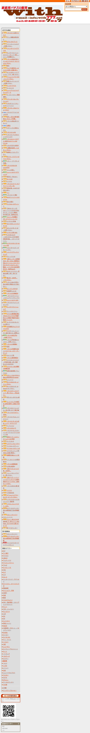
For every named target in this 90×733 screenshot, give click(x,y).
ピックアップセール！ (10, 690)
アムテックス (7, 560)
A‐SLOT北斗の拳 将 (11, 145)
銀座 (4, 597)
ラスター (5, 675)
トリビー (5, 642)
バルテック (6, 656)
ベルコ (5, 663)
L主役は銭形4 (9, 466)
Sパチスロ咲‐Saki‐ (10, 232)
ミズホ (5, 665)
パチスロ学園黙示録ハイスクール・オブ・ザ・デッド (11, 351)
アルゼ (5, 565)
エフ (4, 572)
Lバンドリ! (8, 379)
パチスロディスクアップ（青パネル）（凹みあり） (11, 393)
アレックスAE (9, 256)
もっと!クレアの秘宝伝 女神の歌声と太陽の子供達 (11, 404)
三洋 (4, 614)
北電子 (5, 593)
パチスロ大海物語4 (10, 293)
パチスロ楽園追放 (10, 464)
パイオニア (6, 654)
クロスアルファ (7, 600)
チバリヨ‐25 (8, 441)
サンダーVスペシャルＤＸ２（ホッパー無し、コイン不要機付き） (11, 55)
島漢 (6, 346)
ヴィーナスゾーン (10, 311)
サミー (5, 607)
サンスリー (6, 611)
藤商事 (5, 661)
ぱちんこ (5, 680)
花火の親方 (8, 201)
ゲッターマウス (9, 85)
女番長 (6, 125)
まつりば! (7, 179)
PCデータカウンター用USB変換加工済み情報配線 (11, 510)
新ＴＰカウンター (10, 528)
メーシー (5, 668)
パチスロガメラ (9, 428)
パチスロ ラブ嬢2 (10, 195)
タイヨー (5, 635)
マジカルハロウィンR (11, 448)
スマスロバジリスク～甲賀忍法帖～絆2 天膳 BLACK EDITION (11, 362)
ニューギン (6, 646)
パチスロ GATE (9, 132)
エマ (4, 574)
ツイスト (7, 490)
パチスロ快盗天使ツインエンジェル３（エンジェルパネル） (11, 61)
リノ (6, 192)
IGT (4, 551)
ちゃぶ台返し (9, 170)
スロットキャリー (10, 515)
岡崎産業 (5, 588)
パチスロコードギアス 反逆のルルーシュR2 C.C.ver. (11, 141)
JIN (4, 618)
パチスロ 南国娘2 (10, 344)
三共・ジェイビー (8, 609)
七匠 (4, 644)
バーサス (7, 181)
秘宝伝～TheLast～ (10, 176)
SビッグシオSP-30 (10, 288)
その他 (5, 684)
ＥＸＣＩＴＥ (7, 567)
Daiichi (5, 626)
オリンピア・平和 (8, 590)
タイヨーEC (6, 637)
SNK (4, 570)
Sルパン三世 (8, 355)
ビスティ (5, 658)
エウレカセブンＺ (10, 41)
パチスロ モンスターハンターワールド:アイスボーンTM (11, 432)
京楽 (4, 595)
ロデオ (5, 677)
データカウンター (8, 682)
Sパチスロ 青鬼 (9, 221)
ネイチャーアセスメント (10, 649)
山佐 (4, 670)
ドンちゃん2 (8, 426)
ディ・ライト (7, 639)
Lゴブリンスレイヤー (11, 443)
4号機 (4, 688)
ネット (5, 651)
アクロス (5, 555)
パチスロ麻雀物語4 (10, 357)
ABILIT (5, 558)
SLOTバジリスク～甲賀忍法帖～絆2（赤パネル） (11, 273)
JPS (4, 616)
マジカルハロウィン (11, 446)
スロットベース (7, 517)
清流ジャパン (7, 623)
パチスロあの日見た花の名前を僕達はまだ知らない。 (11, 284)
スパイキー (6, 621)
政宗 (6, 65)
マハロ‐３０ (8, 88)
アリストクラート (8, 563)
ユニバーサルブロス (9, 673)
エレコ (5, 577)
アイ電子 (5, 553)
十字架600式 (8, 493)
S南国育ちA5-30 (9, 291)
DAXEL (5, 632)
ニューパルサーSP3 (10, 300)
